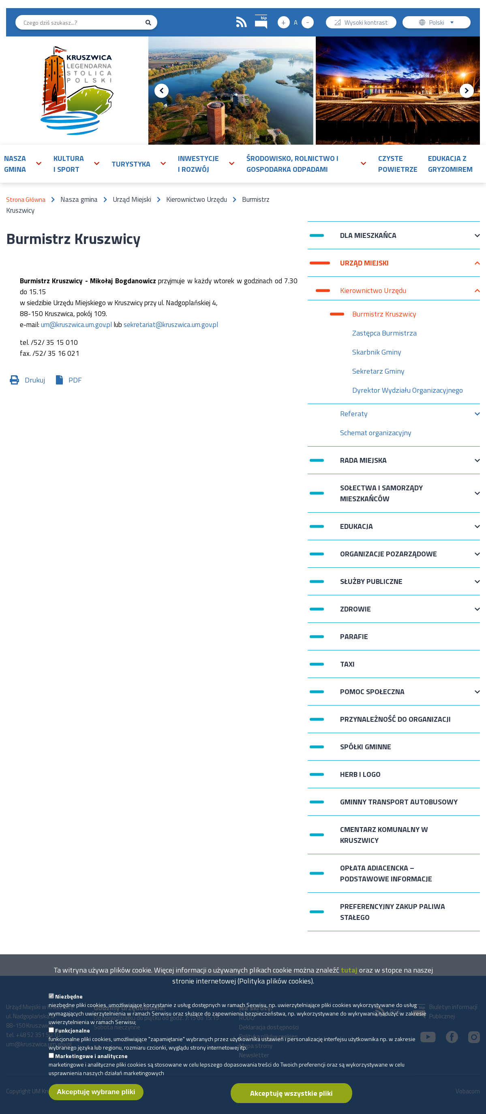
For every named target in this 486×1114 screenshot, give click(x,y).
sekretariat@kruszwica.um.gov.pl (171, 324)
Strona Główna (25, 199)
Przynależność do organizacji (395, 719)
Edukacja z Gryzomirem (450, 164)
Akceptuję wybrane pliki (96, 1103)
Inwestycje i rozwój (198, 164)
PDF (75, 379)
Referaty (354, 415)
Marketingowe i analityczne (91, 1067)
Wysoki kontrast (366, 23)
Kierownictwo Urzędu (373, 292)
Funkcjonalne (72, 1041)
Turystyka (130, 163)
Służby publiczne (371, 585)
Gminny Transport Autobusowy (399, 801)
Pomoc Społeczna (372, 695)
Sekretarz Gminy (378, 371)
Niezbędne (69, 1007)
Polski (443, 23)
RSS (241, 22)
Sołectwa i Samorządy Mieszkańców (381, 493)
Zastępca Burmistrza (384, 332)
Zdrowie (355, 612)
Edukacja (356, 530)
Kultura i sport (69, 164)
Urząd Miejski (364, 266)
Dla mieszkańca (368, 239)
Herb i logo (360, 774)
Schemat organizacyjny (375, 434)
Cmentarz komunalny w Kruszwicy (384, 835)
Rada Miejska (363, 464)
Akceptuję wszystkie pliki (291, 1104)
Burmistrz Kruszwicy (384, 313)
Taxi (347, 664)
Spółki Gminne (365, 746)
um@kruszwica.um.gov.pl (76, 324)
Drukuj (35, 379)
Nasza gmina (15, 164)
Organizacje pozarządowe (388, 557)
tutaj (349, 980)
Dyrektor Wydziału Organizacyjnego (407, 390)
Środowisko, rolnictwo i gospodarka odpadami (292, 164)
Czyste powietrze (397, 164)
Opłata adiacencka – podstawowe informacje (386, 873)
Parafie (354, 636)
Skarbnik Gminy (376, 351)
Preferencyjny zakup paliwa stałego (392, 912)
